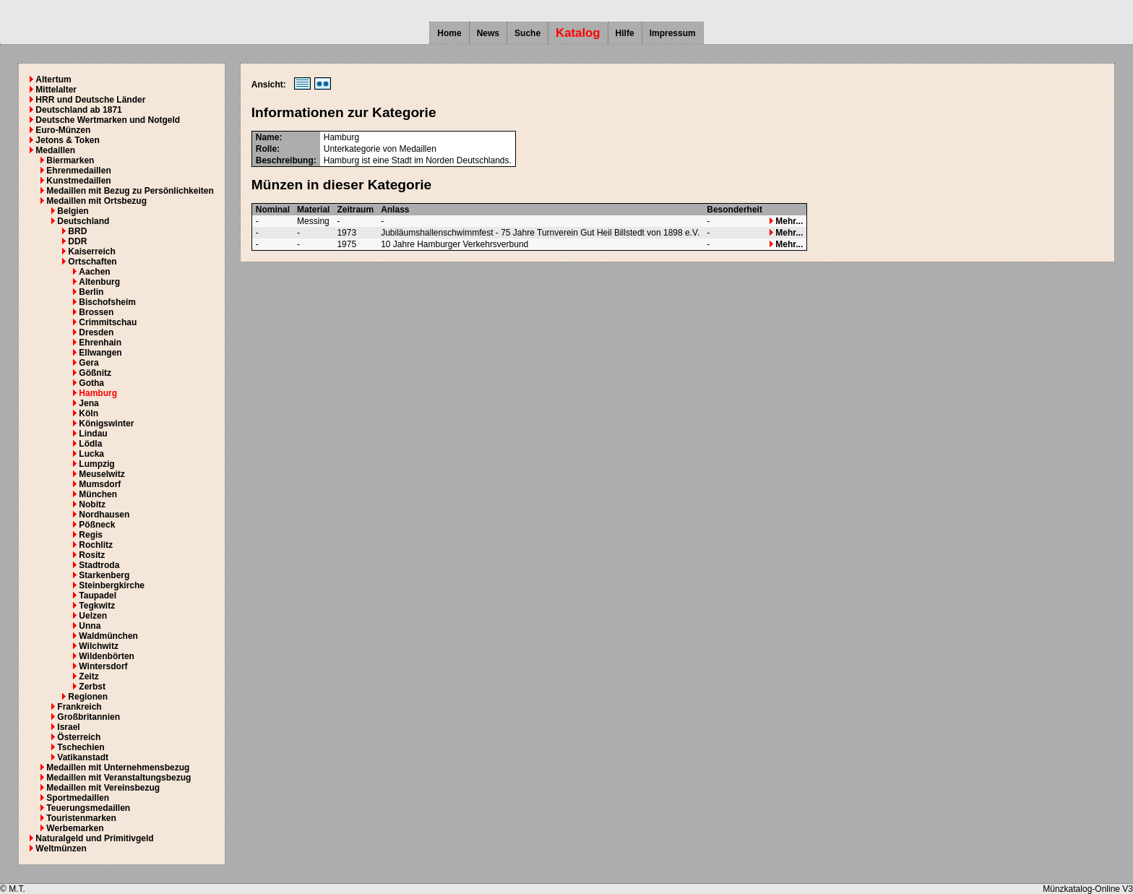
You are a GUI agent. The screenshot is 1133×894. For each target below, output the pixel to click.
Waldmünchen (108, 636)
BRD (77, 231)
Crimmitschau (108, 322)
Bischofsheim (107, 302)
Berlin (91, 292)
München (98, 494)
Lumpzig (96, 464)
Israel (68, 727)
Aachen (94, 272)
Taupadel (97, 595)
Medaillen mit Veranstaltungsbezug (118, 778)
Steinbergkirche (112, 585)
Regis (91, 535)
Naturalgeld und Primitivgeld (94, 838)
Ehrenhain (100, 343)
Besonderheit (734, 210)
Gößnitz (95, 373)
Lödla (90, 444)
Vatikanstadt (82, 757)
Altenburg (99, 282)
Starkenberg (104, 575)
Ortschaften (92, 262)
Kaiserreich (91, 251)
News (488, 33)
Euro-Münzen (62, 130)
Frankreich (79, 707)
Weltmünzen (60, 848)
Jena (88, 403)
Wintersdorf (103, 666)
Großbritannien (88, 717)
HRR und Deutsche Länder (90, 100)
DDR (77, 241)
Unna (89, 626)
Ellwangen (100, 353)
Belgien (72, 211)
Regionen (88, 697)
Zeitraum (355, 210)
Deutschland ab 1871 (78, 110)
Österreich (78, 737)
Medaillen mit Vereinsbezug (103, 788)
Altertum (53, 79)
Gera (88, 363)
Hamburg (98, 393)
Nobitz (92, 504)
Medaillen (55, 150)
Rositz (92, 555)
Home (449, 33)
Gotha (91, 383)
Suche (527, 33)
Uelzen (93, 616)
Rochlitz (96, 545)
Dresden (96, 332)
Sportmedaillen (77, 798)
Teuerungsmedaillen (88, 808)
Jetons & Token (67, 140)
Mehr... (786, 221)
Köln (88, 413)
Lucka (91, 454)
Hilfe (625, 33)
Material (313, 210)
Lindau (93, 434)
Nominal (273, 210)
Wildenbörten (106, 656)
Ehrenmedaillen (78, 171)
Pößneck (97, 525)
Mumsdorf (100, 484)
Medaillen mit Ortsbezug (96, 201)
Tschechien (80, 747)
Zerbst (92, 687)
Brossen (96, 312)
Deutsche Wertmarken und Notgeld (107, 120)
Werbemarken (74, 828)
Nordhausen (104, 515)
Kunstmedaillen (78, 181)
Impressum (673, 33)
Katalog (578, 33)
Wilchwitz (99, 646)
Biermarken (70, 160)
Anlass (395, 210)
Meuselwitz (101, 474)
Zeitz (88, 676)
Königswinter (106, 423)
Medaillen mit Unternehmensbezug (117, 767)
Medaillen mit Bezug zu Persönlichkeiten (129, 191)
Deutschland (83, 221)
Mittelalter (56, 90)
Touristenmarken (81, 818)
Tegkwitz (97, 606)
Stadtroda (99, 565)
